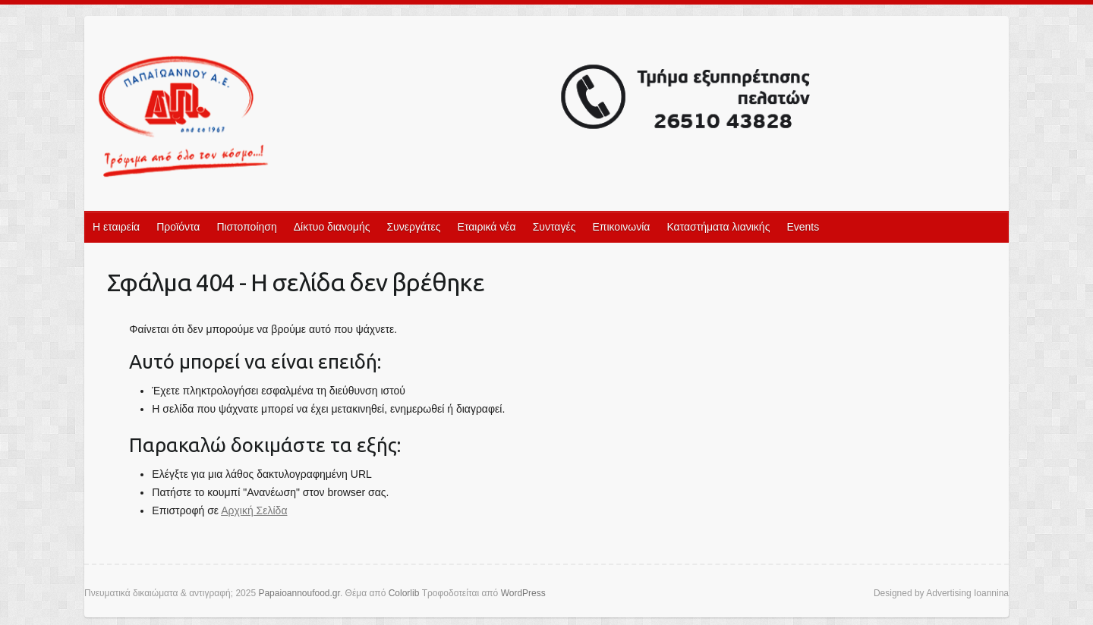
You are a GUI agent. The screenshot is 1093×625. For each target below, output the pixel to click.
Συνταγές (554, 227)
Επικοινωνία (621, 227)
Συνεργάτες (413, 227)
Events (802, 227)
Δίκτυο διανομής (332, 227)
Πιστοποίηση (246, 227)
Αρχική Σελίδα (254, 510)
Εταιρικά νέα (487, 227)
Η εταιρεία (116, 227)
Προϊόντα (178, 227)
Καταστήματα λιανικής (718, 227)
